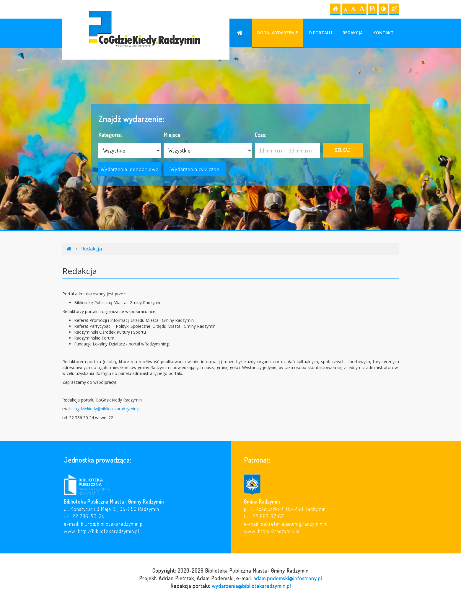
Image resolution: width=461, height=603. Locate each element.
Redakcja (353, 32)
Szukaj (343, 150)
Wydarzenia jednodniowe (129, 169)
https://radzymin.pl (278, 531)
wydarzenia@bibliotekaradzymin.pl (251, 585)
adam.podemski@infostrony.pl (287, 578)
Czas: (260, 134)
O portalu (320, 32)
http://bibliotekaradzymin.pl (108, 531)
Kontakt (383, 32)
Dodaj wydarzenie (277, 32)
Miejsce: (173, 134)
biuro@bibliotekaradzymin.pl (112, 523)
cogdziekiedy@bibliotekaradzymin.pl (106, 409)
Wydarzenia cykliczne (194, 169)
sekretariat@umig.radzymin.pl (294, 523)
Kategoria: (110, 134)
